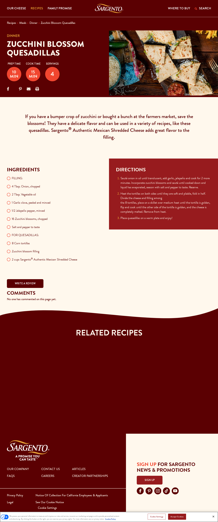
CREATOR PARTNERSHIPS (90, 476)
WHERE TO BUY (179, 8)
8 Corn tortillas (21, 243)
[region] (109, 517)
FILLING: (17, 178)
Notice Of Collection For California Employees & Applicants (72, 495)
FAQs (11, 476)
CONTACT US (50, 469)
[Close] (213, 516)
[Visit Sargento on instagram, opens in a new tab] (157, 490)
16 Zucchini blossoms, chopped (30, 219)
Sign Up (150, 480)
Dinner (33, 23)
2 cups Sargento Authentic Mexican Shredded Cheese (44, 259)
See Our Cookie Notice (50, 502)
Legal (10, 502)
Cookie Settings (156, 516)
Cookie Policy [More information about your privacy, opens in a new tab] (110, 519)
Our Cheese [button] (16, 8)
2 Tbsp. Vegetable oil (24, 194)
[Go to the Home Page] (109, 8)
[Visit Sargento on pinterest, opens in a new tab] (149, 490)
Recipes (11, 23)
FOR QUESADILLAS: (25, 235)
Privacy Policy (15, 495)
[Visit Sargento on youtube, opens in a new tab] (175, 490)
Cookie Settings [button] (47, 508)
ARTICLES (79, 469)
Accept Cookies (177, 516)
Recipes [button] (37, 8)
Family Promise (60, 8)
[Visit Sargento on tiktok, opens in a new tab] (166, 490)
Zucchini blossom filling (25, 251)
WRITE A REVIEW (25, 283)
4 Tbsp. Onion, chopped (26, 186)
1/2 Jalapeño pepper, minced (28, 211)
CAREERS (47, 476)
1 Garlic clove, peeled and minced (31, 202)
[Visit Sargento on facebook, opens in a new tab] (140, 490)
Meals (22, 23)
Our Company (18, 469)
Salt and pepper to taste (26, 227)
